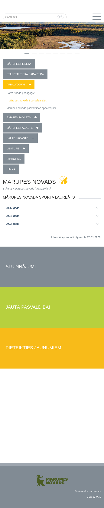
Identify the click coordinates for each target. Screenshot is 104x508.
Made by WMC (94, 497)
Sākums (7, 188)
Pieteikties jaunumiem (33, 348)
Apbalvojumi (16, 84)
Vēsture (13, 148)
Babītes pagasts (19, 117)
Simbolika (14, 158)
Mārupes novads (24, 188)
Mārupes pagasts (20, 127)
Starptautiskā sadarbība (25, 74)
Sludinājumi (21, 266)
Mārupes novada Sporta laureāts (27, 100)
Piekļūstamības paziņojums (88, 491)
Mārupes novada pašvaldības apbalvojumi (31, 108)
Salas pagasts (17, 138)
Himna (11, 169)
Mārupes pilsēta (19, 63)
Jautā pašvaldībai (28, 307)
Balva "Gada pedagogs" (21, 92)
